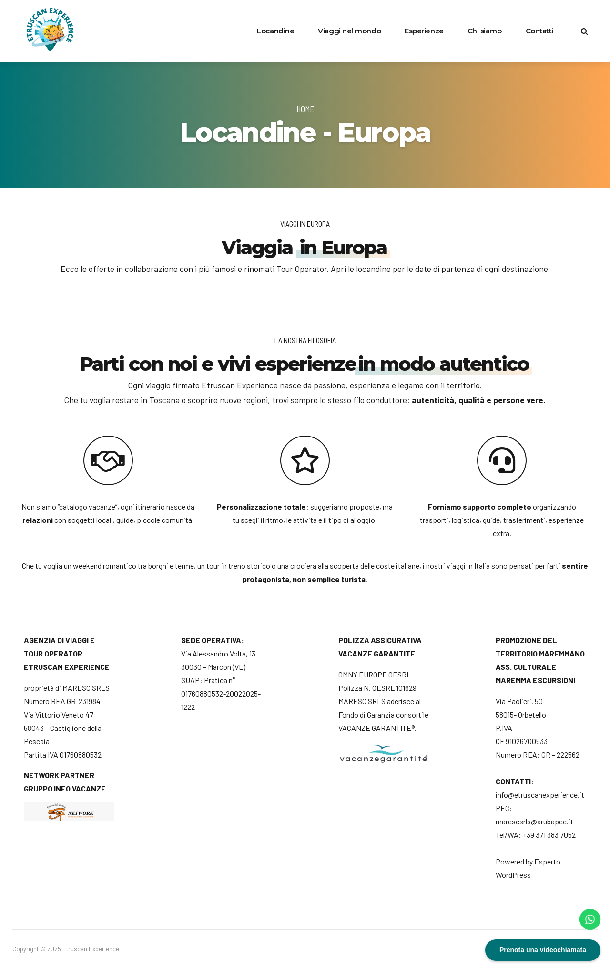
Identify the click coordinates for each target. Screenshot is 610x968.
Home (305, 109)
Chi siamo (485, 30)
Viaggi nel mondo (349, 30)
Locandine (275, 30)
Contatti (539, 30)
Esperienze (424, 30)
